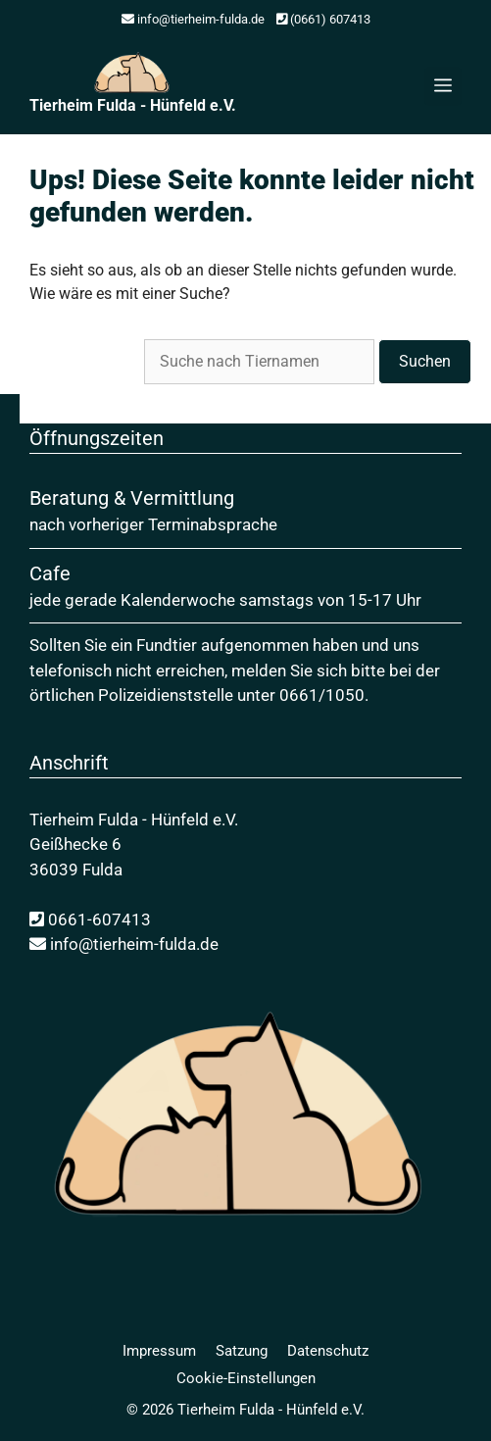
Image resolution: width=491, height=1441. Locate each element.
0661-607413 (90, 919)
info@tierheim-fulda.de (193, 19)
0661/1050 (322, 695)
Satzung (242, 1351)
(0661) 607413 (323, 19)
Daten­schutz (327, 1351)
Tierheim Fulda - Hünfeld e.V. (132, 105)
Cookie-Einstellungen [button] (246, 1378)
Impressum (159, 1351)
